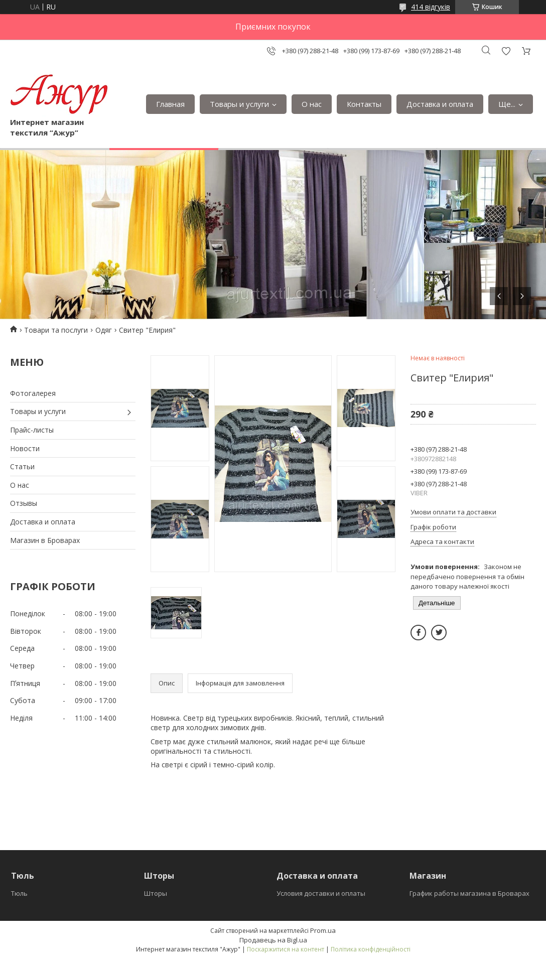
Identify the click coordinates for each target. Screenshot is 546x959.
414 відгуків (430, 7)
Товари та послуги (56, 330)
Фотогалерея (33, 393)
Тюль (19, 893)
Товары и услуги (239, 104)
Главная (170, 104)
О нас (312, 104)
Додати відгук (506, 51)
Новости (25, 448)
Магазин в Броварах (45, 540)
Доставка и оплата (439, 104)
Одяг (103, 330)
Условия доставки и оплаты (321, 893)
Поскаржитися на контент (285, 949)
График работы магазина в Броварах (469, 893)
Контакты (364, 104)
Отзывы (23, 503)
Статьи (22, 466)
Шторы (155, 893)
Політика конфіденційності (371, 949)
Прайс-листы (32, 430)
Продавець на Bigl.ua (273, 939)
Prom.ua (323, 930)
